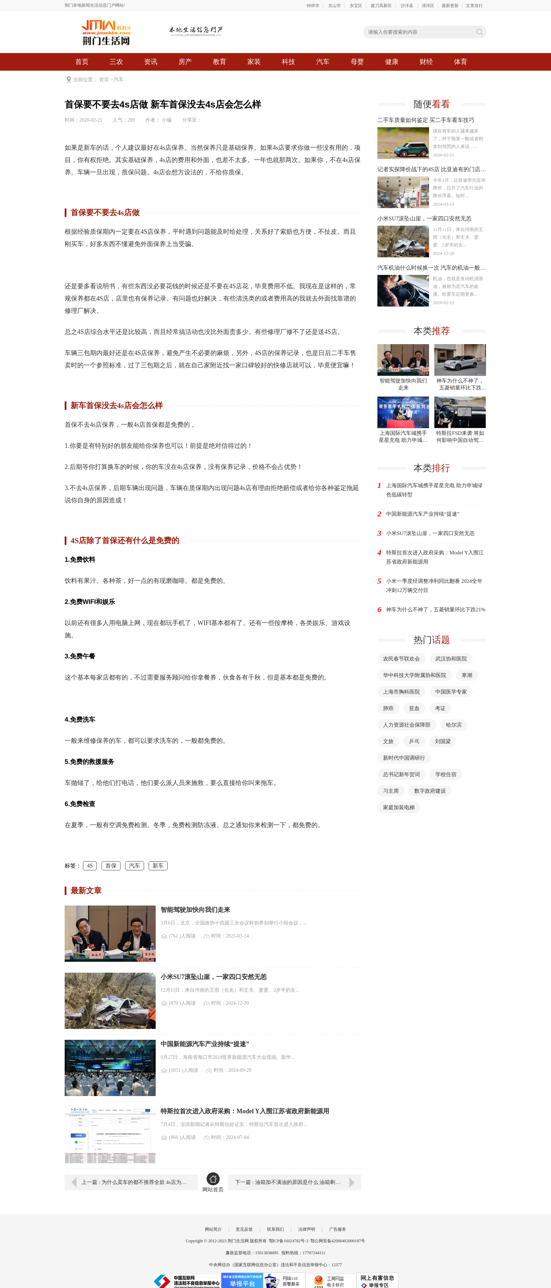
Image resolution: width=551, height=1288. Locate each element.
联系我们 (275, 1229)
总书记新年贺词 (401, 774)
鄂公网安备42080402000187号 (337, 1240)
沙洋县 (407, 5)
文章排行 (474, 5)
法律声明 (306, 1229)
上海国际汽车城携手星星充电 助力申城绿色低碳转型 (434, 490)
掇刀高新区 (381, 5)
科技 (288, 61)
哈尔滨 (454, 725)
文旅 (388, 741)
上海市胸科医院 (401, 692)
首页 (82, 61)
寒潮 (467, 675)
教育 (219, 61)
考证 (440, 708)
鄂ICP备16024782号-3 (289, 1240)
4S (90, 866)
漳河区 (428, 5)
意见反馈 (244, 1229)
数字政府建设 (430, 791)
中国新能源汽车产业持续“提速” (422, 514)
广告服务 (337, 1229)
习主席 (391, 791)
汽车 (323, 61)
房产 (185, 61)
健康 (391, 61)
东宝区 (356, 5)
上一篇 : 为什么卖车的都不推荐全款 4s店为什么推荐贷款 (135, 1182)
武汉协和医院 (451, 659)
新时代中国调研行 (404, 758)
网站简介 (213, 1229)
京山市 (334, 5)
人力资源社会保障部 (406, 725)
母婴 (357, 61)
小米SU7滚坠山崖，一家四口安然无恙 (430, 533)
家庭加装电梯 (399, 807)
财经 (426, 61)
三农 (116, 61)
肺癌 (388, 708)
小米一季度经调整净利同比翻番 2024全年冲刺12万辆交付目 (434, 585)
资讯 (150, 61)
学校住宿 (445, 774)
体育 (460, 61)
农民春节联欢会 (401, 659)
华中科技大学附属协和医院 (414, 675)
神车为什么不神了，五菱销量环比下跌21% (436, 609)
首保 (111, 866)
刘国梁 (443, 741)
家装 (254, 61)
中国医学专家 (451, 692)
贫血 (414, 708)
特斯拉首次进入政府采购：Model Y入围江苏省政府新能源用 (435, 557)
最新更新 (450, 5)
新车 (158, 866)
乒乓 (414, 741)
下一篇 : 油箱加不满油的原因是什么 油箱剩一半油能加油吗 (298, 1182)
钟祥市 (313, 5)
